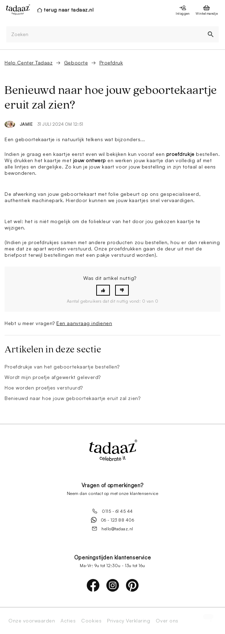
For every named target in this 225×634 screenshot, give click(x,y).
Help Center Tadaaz (28, 63)
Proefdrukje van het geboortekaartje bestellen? (62, 367)
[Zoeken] (104, 34)
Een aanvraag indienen (84, 323)
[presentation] (16, 9)
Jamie (26, 124)
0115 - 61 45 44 (112, 511)
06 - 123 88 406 (112, 520)
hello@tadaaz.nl (112, 528)
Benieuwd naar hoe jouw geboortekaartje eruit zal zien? (72, 398)
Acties (68, 620)
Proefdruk (111, 63)
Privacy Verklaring (128, 620)
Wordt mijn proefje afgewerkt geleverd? (53, 377)
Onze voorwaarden (31, 620)
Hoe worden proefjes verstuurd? (44, 388)
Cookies (91, 620)
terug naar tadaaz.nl (68, 10)
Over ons (167, 620)
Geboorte (76, 63)
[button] (103, 290)
